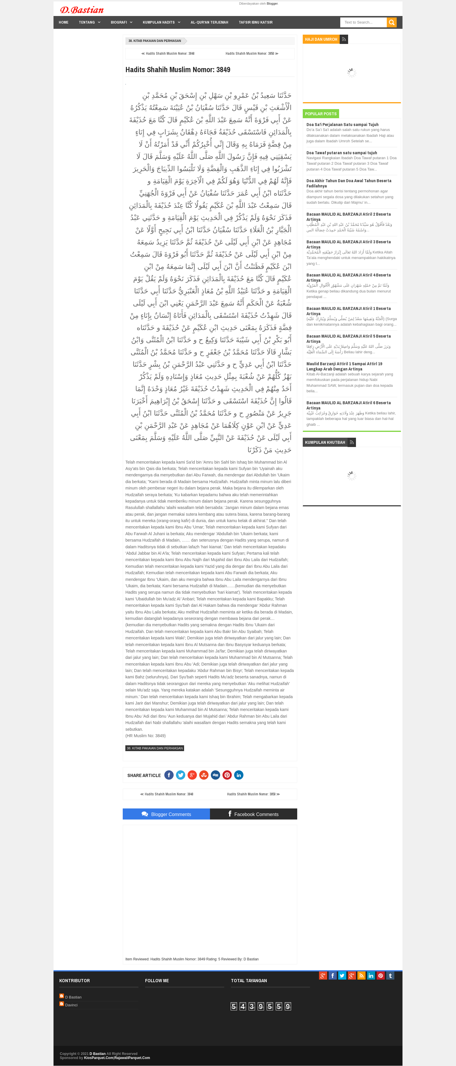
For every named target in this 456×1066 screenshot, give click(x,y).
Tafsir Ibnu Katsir (255, 22)
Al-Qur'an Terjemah (209, 22)
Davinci (71, 1005)
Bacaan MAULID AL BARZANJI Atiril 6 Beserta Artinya (349, 405)
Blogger (272, 3)
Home (63, 22)
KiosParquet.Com (98, 1058)
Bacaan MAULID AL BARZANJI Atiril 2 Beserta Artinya (349, 216)
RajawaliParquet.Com (132, 1058)
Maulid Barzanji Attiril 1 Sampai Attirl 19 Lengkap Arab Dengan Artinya (344, 366)
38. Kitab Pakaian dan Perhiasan (155, 40)
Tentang (87, 22)
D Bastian (73, 997)
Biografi (119, 22)
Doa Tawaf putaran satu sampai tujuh (342, 153)
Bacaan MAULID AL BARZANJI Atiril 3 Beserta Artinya (349, 244)
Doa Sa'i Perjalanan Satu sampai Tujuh (343, 124)
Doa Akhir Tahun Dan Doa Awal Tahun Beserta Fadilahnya (349, 183)
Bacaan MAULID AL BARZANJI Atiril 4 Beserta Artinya (349, 277)
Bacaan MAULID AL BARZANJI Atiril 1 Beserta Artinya (349, 311)
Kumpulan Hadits (159, 22)
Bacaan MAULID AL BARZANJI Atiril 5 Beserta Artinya (349, 338)
